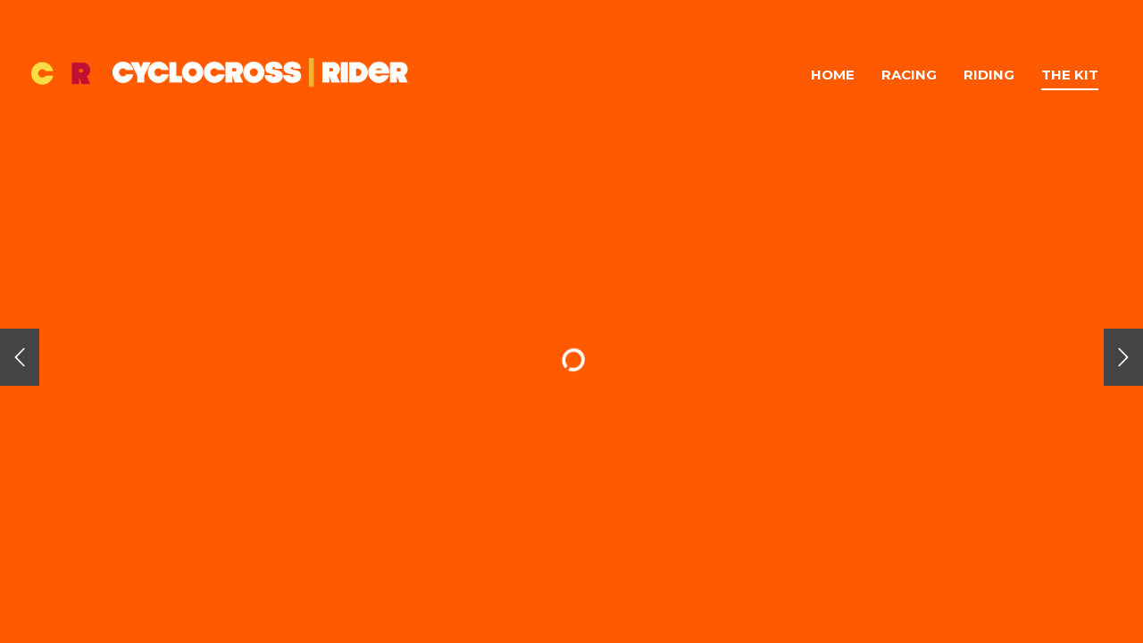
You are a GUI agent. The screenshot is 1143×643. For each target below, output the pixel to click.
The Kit (1069, 74)
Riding (989, 74)
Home (833, 74)
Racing (909, 74)
